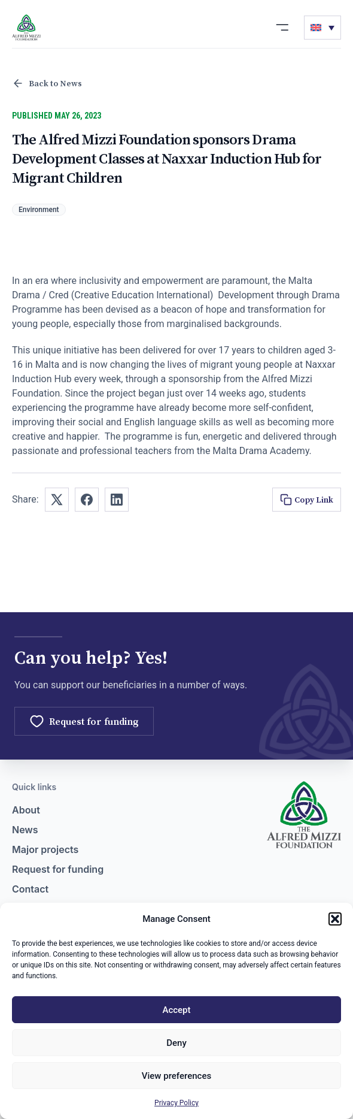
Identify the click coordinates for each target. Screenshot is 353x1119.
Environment (39, 209)
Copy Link (306, 500)
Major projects (45, 849)
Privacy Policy (176, 1103)
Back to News (47, 83)
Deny (176, 1043)
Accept (176, 1010)
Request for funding (58, 869)
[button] (335, 919)
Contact (30, 889)
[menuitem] (322, 28)
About (26, 810)
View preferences (176, 1075)
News (25, 830)
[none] (322, 28)
